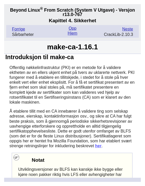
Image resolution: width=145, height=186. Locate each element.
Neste (127, 29)
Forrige (18, 29)
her (98, 146)
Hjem (72, 33)
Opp (72, 28)
